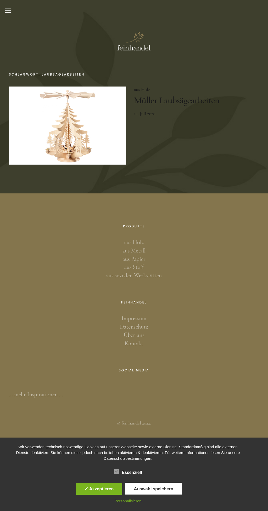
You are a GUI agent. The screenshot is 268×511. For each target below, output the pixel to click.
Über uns (134, 335)
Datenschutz (134, 326)
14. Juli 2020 (144, 113)
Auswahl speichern (153, 488)
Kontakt (134, 343)
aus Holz (142, 89)
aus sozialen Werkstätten (134, 275)
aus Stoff (134, 267)
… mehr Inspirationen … (36, 394)
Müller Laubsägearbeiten (176, 100)
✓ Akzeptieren (99, 488)
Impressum (134, 318)
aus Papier (134, 259)
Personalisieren (127, 501)
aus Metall (134, 250)
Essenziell (128, 471)
